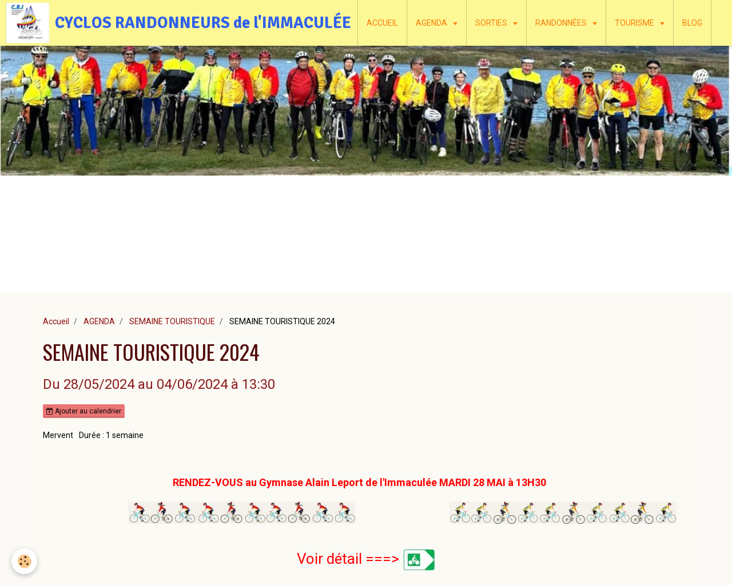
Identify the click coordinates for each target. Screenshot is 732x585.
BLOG (692, 22)
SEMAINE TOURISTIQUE (172, 321)
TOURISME (635, 22)
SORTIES (492, 22)
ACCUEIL (382, 22)
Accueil (56, 321)
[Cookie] (24, 561)
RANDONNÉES (561, 22)
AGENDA (432, 22)
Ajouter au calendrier (83, 411)
